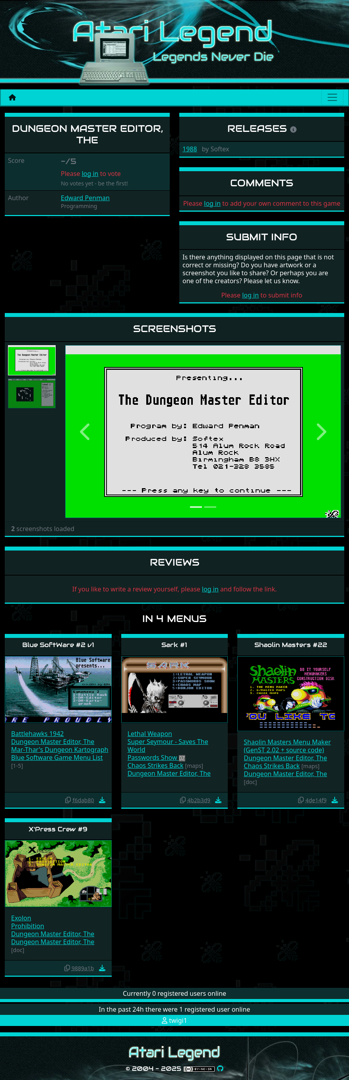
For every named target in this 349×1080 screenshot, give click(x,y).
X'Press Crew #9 (58, 829)
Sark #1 (174, 645)
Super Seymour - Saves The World (168, 745)
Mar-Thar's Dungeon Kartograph (59, 749)
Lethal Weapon (150, 733)
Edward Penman (85, 197)
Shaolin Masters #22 (290, 645)
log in (90, 173)
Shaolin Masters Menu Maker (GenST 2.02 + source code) (287, 746)
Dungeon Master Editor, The (52, 741)
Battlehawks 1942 (37, 733)
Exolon (21, 918)
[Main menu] (332, 97)
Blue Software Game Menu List (57, 757)
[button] (86, 431)
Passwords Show (153, 757)
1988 (189, 149)
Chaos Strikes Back (156, 765)
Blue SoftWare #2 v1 (58, 645)
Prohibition (27, 926)
